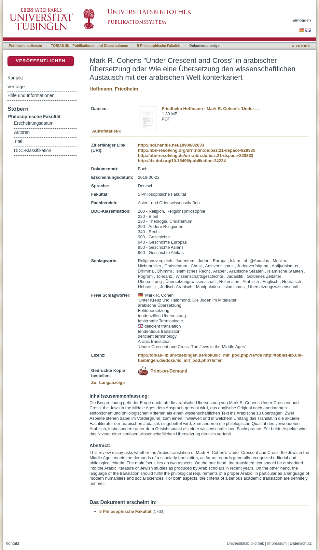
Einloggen (302, 20)
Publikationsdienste (25, 46)
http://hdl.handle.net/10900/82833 (171, 145)
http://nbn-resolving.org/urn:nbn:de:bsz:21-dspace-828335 (196, 150)
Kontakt (15, 77)
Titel (18, 141)
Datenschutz (301, 543)
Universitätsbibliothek (245, 543)
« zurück (301, 45)
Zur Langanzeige (108, 382)
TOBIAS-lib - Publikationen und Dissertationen (89, 46)
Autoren (22, 132)
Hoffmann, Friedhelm (114, 89)
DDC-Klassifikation (32, 150)
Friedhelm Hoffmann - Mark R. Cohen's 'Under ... (210, 108)
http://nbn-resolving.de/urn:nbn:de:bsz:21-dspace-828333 (195, 155)
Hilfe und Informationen (31, 95)
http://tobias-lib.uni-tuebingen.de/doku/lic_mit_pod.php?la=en (220, 358)
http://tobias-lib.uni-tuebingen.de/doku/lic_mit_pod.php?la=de (200, 355)
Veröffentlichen (40, 60)
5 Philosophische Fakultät (158, 46)
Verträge (16, 86)
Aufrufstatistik (106, 131)
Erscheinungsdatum (33, 123)
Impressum (277, 543)
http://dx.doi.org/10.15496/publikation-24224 (182, 160)
